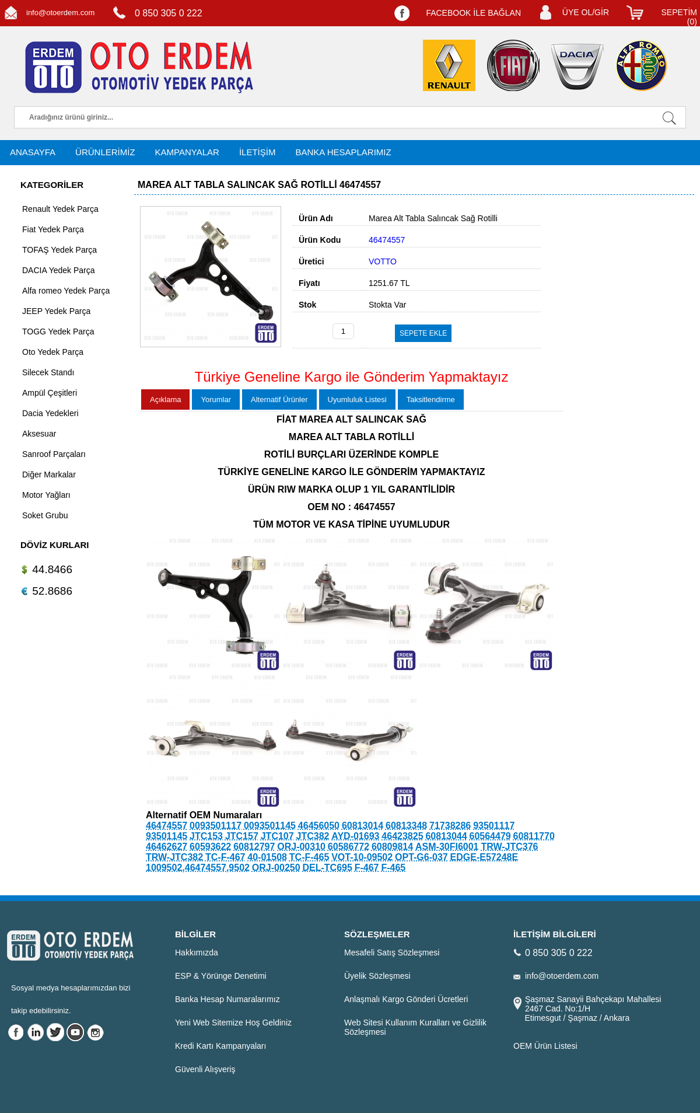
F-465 (393, 868)
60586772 (348, 847)
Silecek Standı (48, 372)
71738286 (450, 826)
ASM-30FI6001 (447, 847)
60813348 (406, 826)
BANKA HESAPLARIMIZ (343, 152)
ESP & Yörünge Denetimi (221, 976)
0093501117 (216, 826)
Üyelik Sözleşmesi (377, 976)
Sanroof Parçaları (54, 454)
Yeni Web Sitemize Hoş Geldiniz (233, 1022)
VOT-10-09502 (362, 857)
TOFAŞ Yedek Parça (59, 249)
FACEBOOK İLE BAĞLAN (473, 13)
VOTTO (383, 261)
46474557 (166, 826)
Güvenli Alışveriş (205, 1069)
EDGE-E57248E (484, 857)
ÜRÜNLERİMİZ (105, 152)
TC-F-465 (309, 857)
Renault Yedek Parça (60, 209)
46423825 (402, 836)
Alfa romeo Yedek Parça (66, 290)
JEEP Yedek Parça (56, 311)
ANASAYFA (32, 152)
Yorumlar (216, 399)
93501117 (493, 826)
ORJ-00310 (301, 847)
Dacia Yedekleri (50, 413)
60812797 (254, 847)
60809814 (392, 847)
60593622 (210, 847)
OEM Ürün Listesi (545, 1046)
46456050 (319, 826)
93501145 (166, 836)
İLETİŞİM (257, 152)
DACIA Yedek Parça (58, 270)
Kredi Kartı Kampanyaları (220, 1046)
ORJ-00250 (276, 868)
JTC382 (313, 836)
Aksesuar (39, 433)
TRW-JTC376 (509, 847)
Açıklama (165, 399)
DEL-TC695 (327, 868)
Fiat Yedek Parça (53, 229)
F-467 (367, 868)
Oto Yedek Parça (52, 352)
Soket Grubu (45, 515)
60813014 (362, 826)
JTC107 (277, 836)
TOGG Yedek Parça (58, 331)
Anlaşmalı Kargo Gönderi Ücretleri (406, 999)
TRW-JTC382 (174, 857)
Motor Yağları (46, 495)
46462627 (166, 847)
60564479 (490, 836)
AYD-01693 (355, 836)
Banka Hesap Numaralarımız (227, 999)
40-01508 (267, 857)
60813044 (446, 836)
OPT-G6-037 (421, 857)
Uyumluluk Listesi (357, 399)
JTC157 (241, 836)
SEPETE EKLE (423, 333)
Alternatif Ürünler (279, 399)
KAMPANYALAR (187, 152)
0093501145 (270, 826)
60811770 (534, 836)
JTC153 (206, 836)
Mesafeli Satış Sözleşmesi (391, 952)
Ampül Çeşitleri (49, 392)
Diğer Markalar (49, 474)
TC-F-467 (225, 857)
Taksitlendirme (431, 399)
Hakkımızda (196, 952)
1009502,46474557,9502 (198, 868)
